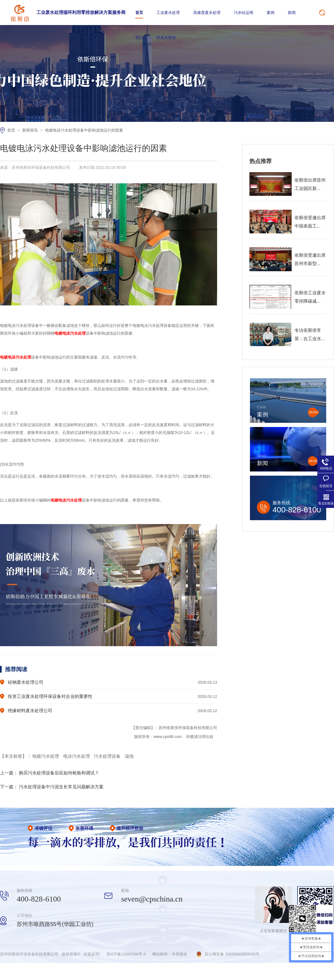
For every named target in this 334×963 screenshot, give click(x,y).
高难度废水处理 (206, 12)
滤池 (129, 756)
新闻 (292, 12)
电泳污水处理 (77, 756)
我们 (139, 37)
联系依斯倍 (166, 37)
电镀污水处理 (46, 756)
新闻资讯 (30, 130)
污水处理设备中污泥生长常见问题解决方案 (61, 786)
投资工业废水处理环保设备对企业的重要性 (50, 696)
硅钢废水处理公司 (25, 682)
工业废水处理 (168, 12)
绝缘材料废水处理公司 (30, 710)
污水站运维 (243, 12)
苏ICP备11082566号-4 (126, 954)
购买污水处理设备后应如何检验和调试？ (59, 773)
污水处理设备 (108, 756)
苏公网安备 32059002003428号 (232, 954)
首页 (139, 12)
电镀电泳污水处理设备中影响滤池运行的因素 (84, 130)
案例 (270, 12)
